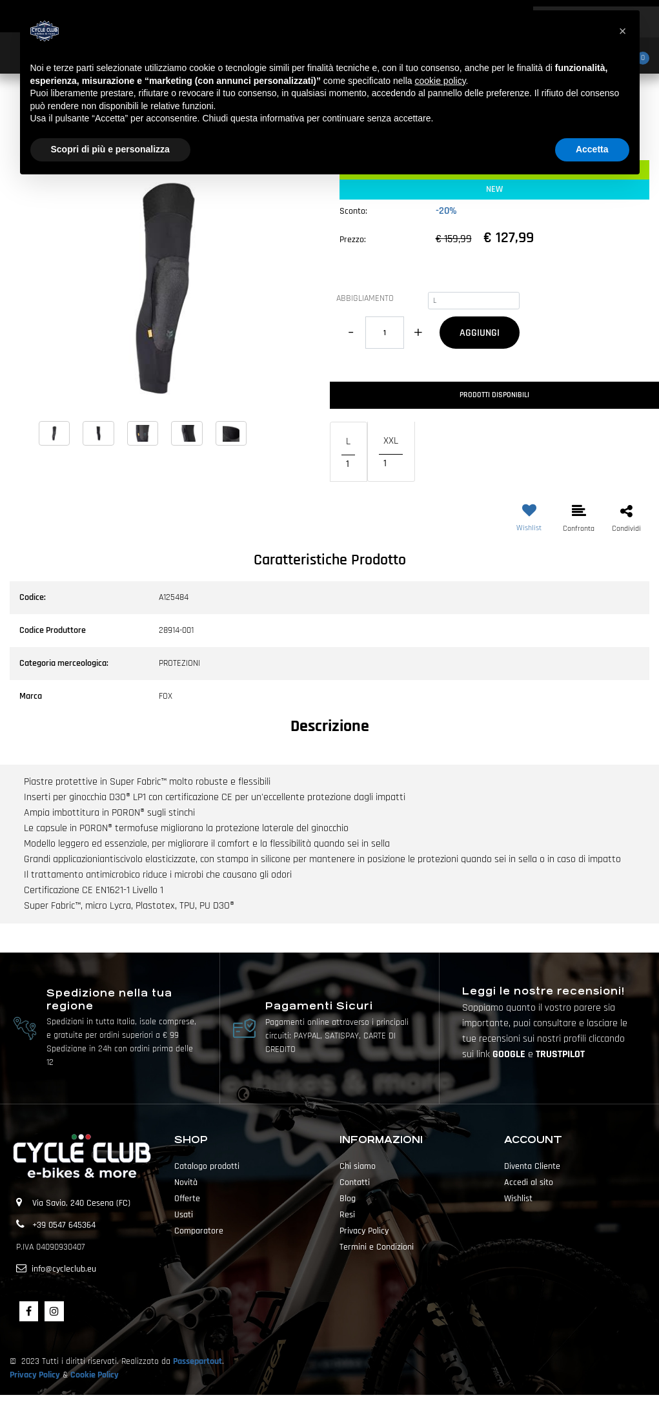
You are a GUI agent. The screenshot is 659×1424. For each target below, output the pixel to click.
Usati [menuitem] (183, 1215)
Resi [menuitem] (347, 1215)
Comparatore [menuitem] (198, 1231)
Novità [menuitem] (186, 1182)
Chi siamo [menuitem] (358, 1166)
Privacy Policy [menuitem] (364, 1231)
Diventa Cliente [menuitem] (532, 1166)
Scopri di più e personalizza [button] (110, 149)
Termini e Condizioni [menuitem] (377, 1247)
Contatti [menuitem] (355, 1182)
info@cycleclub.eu (64, 1269)
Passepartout (197, 1361)
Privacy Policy (35, 1375)
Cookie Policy (94, 1375)
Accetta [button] (592, 149)
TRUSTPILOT (560, 1054)
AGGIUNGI (480, 333)
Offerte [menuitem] (187, 1198)
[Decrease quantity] (350, 332)
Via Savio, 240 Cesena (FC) (81, 1203)
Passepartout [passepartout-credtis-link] (352, 1409)
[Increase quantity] (418, 332)
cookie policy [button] (439, 81)
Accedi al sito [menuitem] (528, 1182)
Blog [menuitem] (348, 1198)
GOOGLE (510, 1054)
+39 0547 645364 (64, 1225)
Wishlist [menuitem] (518, 1198)
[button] (165, 288)
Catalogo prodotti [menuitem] (206, 1166)
